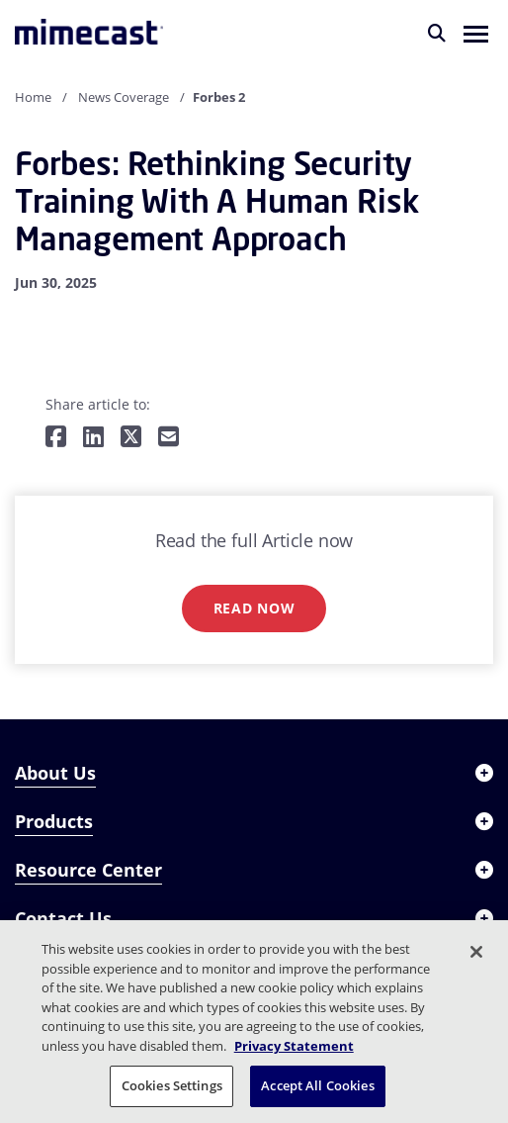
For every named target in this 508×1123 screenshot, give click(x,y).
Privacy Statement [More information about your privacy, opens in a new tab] (294, 1046)
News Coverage (123, 97)
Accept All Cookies (317, 1085)
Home (33, 97)
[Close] (476, 952)
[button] (476, 32)
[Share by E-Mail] (168, 437)
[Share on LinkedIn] (93, 437)
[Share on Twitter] (131, 437)
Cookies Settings (172, 1085)
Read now (254, 608)
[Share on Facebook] (55, 437)
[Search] (437, 33)
